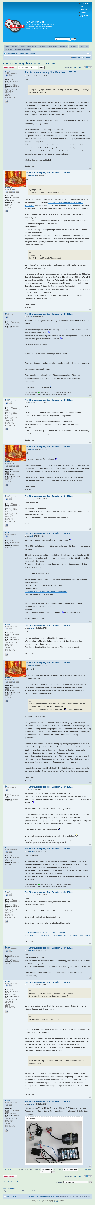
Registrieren (77, 57)
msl (39, 392)
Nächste (88, 1169)
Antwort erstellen (10, 67)
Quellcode (84, 9)
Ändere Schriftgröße (89, 53)
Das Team (30, 1196)
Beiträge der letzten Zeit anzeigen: (35, 1169)
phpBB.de (57, 1202)
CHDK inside (85, 3)
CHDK (22, 53)
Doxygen (83, 12)
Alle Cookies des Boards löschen (47, 1196)
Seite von (78, 67)
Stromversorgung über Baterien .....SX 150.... (30, 63)
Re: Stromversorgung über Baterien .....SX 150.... (52, 72)
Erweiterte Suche (70, 41)
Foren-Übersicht (12, 53)
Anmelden (87, 57)
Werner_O (32, 175)
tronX (31, 316)
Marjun (31, 851)
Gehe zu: (59, 1182)
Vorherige (7, 1169)
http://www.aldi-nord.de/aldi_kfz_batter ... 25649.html (46, 591)
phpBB (41, 1200)
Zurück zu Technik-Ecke (12, 1182)
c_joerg (31, 75)
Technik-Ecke (30, 53)
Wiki (82, 6)
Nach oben (90, 168)
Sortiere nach (66, 1169)
